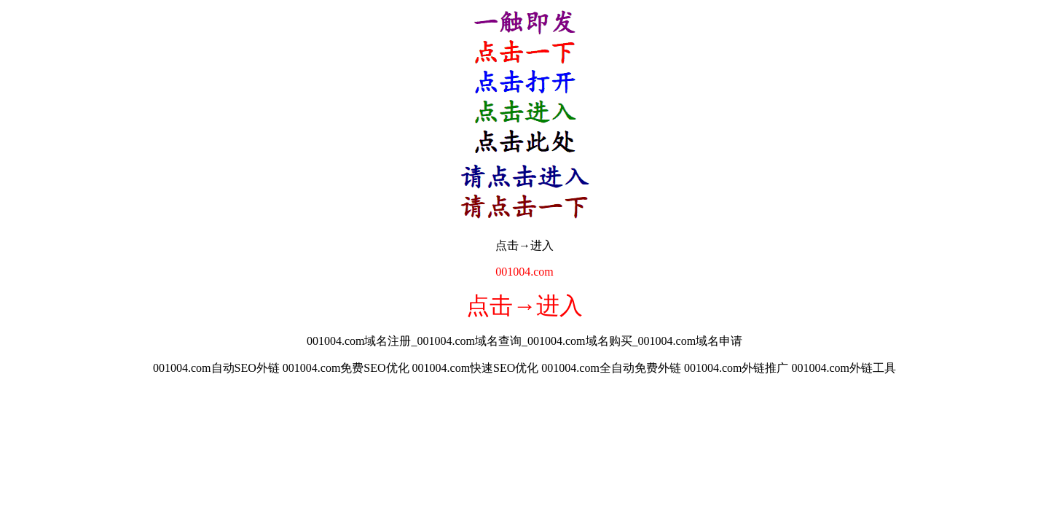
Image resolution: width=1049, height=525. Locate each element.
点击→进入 (524, 245)
